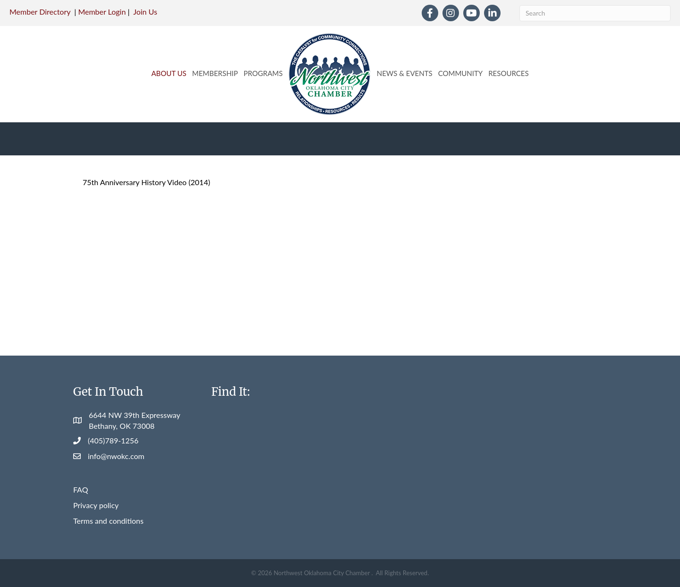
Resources (508, 73)
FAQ (80, 489)
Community (460, 73)
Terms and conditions (108, 520)
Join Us (145, 11)
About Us (168, 73)
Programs (263, 73)
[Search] (595, 13)
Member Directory (39, 11)
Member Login (102, 11)
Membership (215, 73)
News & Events (405, 73)
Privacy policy (96, 505)
